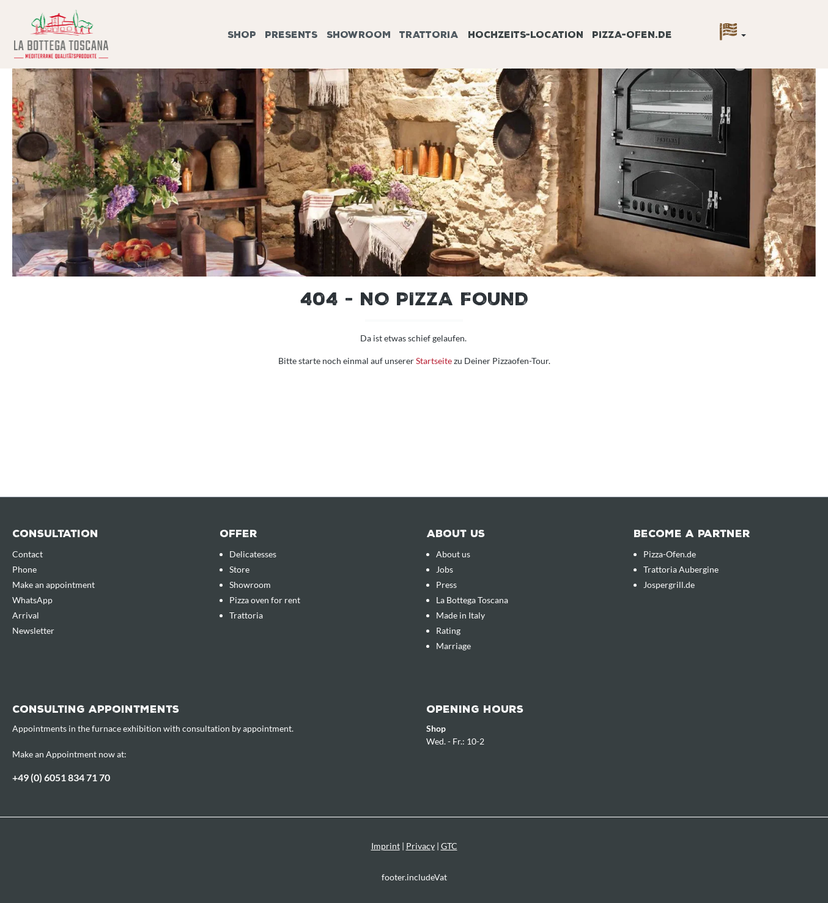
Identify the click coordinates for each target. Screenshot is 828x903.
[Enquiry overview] (800, 20)
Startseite (435, 360)
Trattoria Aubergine (681, 569)
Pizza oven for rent (264, 600)
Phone (24, 569)
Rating (448, 630)
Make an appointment (53, 584)
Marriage (453, 646)
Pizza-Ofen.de (669, 554)
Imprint (385, 846)
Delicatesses (252, 554)
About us (453, 554)
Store (239, 569)
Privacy (420, 846)
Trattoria (246, 615)
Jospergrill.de (669, 584)
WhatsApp (32, 600)
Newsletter (33, 630)
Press (446, 584)
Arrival (25, 615)
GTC (449, 846)
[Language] (733, 34)
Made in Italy (460, 615)
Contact (27, 554)
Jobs (444, 569)
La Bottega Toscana (472, 600)
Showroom (250, 584)
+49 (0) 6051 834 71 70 (61, 777)
